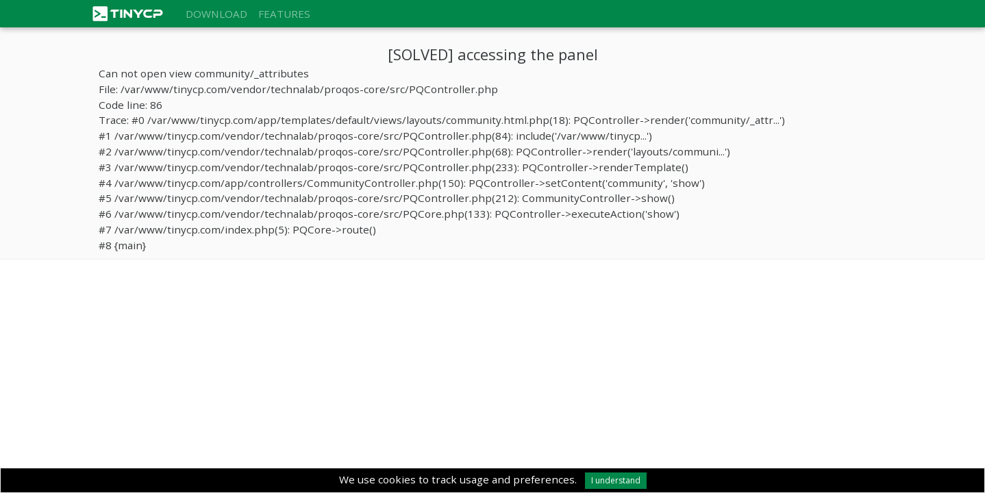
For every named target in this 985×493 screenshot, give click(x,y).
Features (284, 14)
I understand (615, 480)
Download (216, 14)
